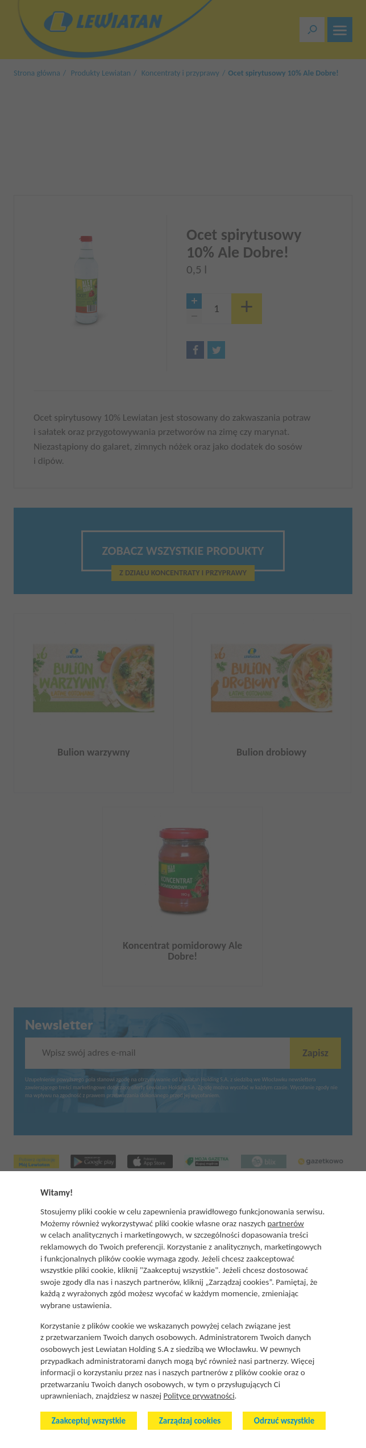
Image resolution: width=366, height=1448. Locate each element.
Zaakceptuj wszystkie (89, 1421)
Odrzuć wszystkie (284, 1421)
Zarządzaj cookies (190, 1421)
